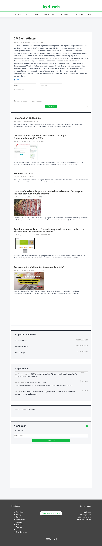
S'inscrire (51, 440)
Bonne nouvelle (21, 340)
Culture (35, 15)
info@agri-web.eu (84, 520)
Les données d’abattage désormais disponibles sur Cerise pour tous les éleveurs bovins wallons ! (49, 192)
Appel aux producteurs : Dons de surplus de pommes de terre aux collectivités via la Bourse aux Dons (50, 230)
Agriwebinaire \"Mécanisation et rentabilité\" (39, 267)
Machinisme (45, 15)
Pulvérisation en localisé (27, 118)
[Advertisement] (51, 24)
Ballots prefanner (21, 346)
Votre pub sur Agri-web (51, 513)
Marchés (55, 15)
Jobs (81, 15)
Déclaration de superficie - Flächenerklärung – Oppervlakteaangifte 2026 (40, 137)
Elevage (26, 15)
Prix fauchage (20, 353)
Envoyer (51, 106)
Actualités (16, 15)
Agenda (73, 15)
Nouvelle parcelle (23, 173)
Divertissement (21, 532)
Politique (65, 15)
